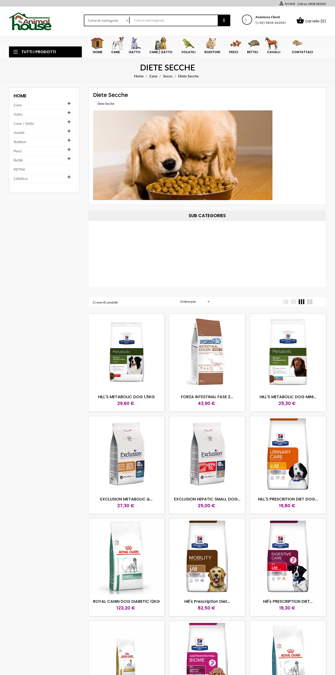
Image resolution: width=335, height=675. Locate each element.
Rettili (18, 160)
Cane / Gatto (24, 123)
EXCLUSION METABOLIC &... (126, 499)
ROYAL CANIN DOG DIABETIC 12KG (126, 601)
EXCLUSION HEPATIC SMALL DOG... (207, 499)
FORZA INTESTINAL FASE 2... (207, 397)
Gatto (18, 114)
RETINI (19, 169)
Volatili (19, 132)
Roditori (20, 142)
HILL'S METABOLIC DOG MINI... (288, 397)
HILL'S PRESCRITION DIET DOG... (288, 499)
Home (20, 96)
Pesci (18, 151)
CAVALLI (21, 178)
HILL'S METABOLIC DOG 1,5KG (126, 397)
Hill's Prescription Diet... (207, 601)
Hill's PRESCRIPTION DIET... (288, 601)
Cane (18, 105)
